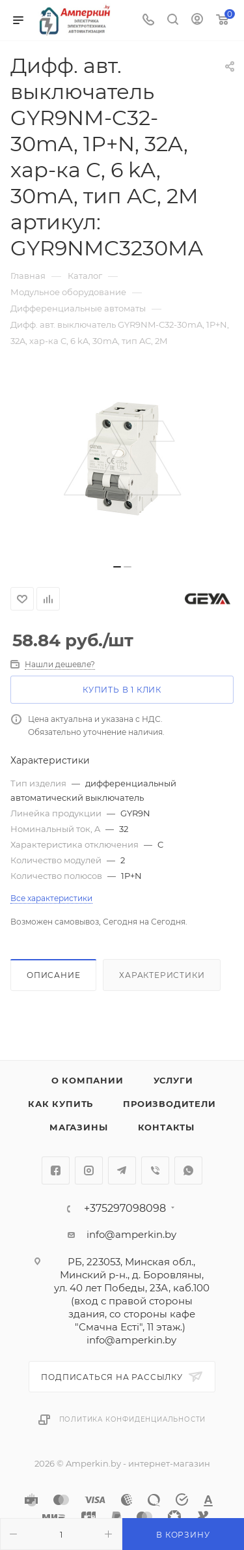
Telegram (122, 1170)
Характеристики (161, 975)
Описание (53, 975)
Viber (155, 1170)
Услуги (173, 1080)
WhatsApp (188, 1170)
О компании (87, 1080)
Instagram (89, 1170)
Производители (169, 1103)
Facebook (56, 1170)
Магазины (78, 1127)
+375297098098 (125, 1208)
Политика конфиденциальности (132, 1419)
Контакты (166, 1127)
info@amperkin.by (131, 1234)
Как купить (60, 1103)
